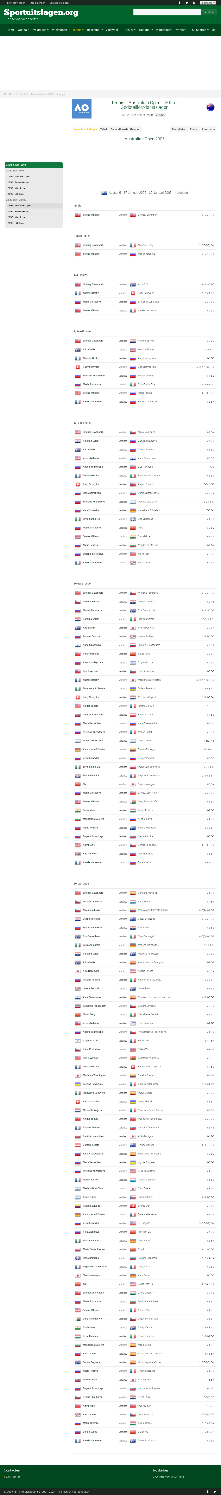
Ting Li (141, 1249)
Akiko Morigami (146, 1136)
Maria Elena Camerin (148, 1014)
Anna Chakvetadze (147, 723)
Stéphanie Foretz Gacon (150, 1110)
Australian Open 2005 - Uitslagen (48, 94)
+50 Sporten (198, 30)
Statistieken (179, 129)
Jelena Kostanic (146, 601)
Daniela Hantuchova (148, 492)
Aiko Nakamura (146, 627)
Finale (77, 205)
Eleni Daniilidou (146, 1023)
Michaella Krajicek (147, 697)
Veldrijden (40, 30)
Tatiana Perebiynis (147, 688)
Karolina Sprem (146, 340)
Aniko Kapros (145, 1422)
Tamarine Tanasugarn (149, 644)
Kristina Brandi (145, 1196)
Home (11, 30)
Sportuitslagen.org (18, 13)
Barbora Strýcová (146, 1005)
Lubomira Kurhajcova (149, 1388)
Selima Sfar (144, 1205)
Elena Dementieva (147, 366)
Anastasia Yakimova (148, 1057)
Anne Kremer (144, 901)
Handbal (144, 30)
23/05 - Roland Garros (18, 182)
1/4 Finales (80, 275)
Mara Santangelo (146, 936)
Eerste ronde (81, 883)
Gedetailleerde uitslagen (125, 129)
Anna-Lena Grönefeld (149, 510)
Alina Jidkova (145, 818)
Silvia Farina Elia (146, 384)
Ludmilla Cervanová (148, 1127)
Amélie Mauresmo (147, 310)
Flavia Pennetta (146, 1336)
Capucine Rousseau (148, 1083)
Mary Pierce (144, 1266)
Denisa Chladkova (147, 844)
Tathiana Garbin (146, 618)
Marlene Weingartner (148, 944)
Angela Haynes (145, 970)
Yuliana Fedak (145, 1101)
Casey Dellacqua (146, 918)
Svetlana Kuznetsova (148, 301)
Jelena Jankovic (146, 636)
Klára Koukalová (146, 671)
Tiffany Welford (146, 1144)
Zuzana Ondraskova (148, 1318)
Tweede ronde (82, 583)
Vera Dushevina (146, 375)
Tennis (77, 30)
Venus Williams (146, 349)
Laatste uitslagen (64, 2)
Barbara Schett (145, 714)
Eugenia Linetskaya (148, 401)
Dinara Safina (144, 862)
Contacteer (13, 1477)
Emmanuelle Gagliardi (149, 1066)
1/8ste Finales (82, 331)
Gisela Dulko (144, 740)
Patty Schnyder (146, 292)
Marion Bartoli (145, 731)
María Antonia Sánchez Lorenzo (154, 997)
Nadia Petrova (145, 392)
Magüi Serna (144, 1344)
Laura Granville (145, 1283)
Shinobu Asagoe (146, 784)
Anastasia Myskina (147, 358)
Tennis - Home (14, 156)
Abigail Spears (145, 484)
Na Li (140, 527)
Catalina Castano (146, 1075)
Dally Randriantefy (147, 801)
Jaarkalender (40, 2)
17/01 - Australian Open (19, 176)
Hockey (128, 30)
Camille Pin (144, 1310)
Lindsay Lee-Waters (148, 792)
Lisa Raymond (145, 466)
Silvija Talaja (144, 1396)
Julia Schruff (144, 1240)
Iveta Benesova (145, 1414)
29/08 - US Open (16, 194)
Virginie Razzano (146, 1370)
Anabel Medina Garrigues (151, 962)
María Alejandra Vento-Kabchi (153, 909)
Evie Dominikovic (147, 610)
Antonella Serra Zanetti (149, 979)
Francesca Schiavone (149, 475)
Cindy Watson (145, 1327)
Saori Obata (144, 1188)
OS (214, 30)
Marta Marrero (145, 1092)
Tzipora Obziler (146, 662)
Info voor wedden (16, 2)
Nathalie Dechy (145, 244)
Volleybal (112, 30)
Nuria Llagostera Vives (149, 1362)
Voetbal (22, 30)
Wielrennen (59, 30)
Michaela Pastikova (148, 592)
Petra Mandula (145, 810)
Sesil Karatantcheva (148, 1301)
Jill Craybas (144, 1222)
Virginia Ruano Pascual (150, 1353)
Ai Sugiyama (144, 1379)
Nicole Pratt (144, 988)
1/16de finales (82, 423)
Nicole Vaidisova (146, 431)
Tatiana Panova (146, 449)
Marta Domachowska (149, 766)
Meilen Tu (143, 1049)
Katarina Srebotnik (147, 1257)
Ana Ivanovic (144, 562)
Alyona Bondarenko (148, 1162)
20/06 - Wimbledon (16, 188)
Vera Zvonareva (146, 757)
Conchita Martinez (147, 892)
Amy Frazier (144, 553)
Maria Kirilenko (145, 853)
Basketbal (93, 30)
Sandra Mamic (145, 927)
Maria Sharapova (146, 253)
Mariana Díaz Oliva (147, 501)
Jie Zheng (143, 1431)
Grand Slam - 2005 (34, 165)
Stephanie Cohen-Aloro (150, 775)
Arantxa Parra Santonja (149, 1153)
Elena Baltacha (145, 518)
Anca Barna (143, 1275)
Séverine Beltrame (147, 1214)
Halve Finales (82, 236)
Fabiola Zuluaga (146, 749)
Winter (180, 30)
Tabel (103, 129)
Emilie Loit (143, 1040)
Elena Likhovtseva (147, 440)
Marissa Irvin (144, 1405)
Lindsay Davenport (147, 214)
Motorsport (163, 30)
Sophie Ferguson (147, 827)
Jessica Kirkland (146, 1170)
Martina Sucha (145, 836)
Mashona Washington (149, 679)
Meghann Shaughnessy (150, 1118)
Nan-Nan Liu (144, 1231)
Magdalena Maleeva (148, 544)
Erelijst (194, 129)
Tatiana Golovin (146, 705)
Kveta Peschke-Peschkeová (152, 1031)
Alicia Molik (144, 284)
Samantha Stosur (147, 1440)
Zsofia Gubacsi (145, 1292)
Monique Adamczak (148, 953)
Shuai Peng (144, 653)
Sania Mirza (144, 536)
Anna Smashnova (147, 458)
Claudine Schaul (146, 1179)
